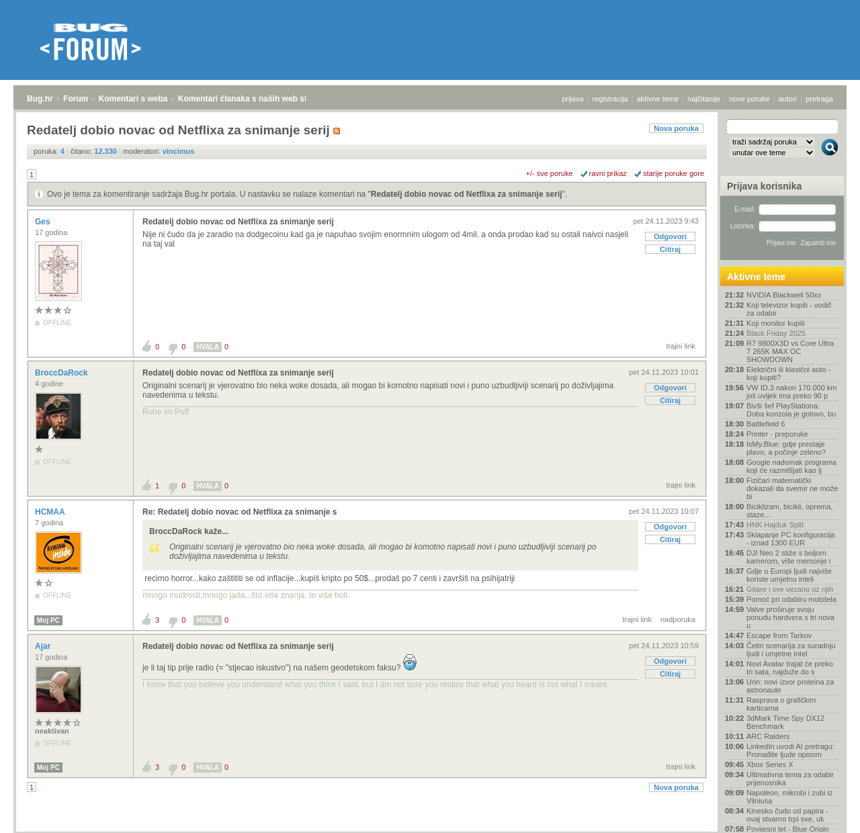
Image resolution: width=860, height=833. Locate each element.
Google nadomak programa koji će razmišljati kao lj (791, 466)
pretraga (819, 99)
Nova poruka (676, 128)
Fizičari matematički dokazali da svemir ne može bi (792, 488)
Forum (75, 98)
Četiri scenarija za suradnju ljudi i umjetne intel (791, 650)
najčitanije (703, 99)
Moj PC (48, 620)
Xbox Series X (769, 764)
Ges (43, 221)
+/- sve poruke (549, 173)
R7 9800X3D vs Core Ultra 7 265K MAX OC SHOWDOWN (790, 351)
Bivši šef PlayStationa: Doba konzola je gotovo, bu (791, 410)
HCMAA (51, 512)
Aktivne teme (756, 276)
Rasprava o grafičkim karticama (781, 704)
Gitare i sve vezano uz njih (789, 589)
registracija (610, 99)
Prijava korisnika (764, 186)
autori (788, 99)
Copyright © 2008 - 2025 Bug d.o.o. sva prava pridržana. (430, 829)
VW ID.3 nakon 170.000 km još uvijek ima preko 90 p (791, 392)
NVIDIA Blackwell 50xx (783, 295)
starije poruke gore (673, 173)
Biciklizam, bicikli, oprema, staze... (789, 510)
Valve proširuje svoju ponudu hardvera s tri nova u (790, 617)
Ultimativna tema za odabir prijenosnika (790, 779)
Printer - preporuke (777, 434)
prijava (572, 99)
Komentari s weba (133, 98)
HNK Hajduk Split (775, 525)
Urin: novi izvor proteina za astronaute (790, 686)
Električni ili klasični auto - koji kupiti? (788, 373)
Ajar (44, 646)
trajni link (680, 346)
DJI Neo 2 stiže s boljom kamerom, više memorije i (788, 557)
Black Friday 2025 (776, 333)
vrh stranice (823, 813)
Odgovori (670, 236)
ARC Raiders (767, 736)
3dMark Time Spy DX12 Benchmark (785, 722)
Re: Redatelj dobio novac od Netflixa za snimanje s (239, 512)
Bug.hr (40, 98)
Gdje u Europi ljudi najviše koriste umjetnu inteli (789, 575)
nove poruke (749, 99)
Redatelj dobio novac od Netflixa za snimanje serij (466, 194)
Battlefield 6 (765, 424)
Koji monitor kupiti (775, 323)
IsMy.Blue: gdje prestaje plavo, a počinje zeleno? (786, 448)
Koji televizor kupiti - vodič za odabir (789, 309)
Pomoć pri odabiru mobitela (791, 599)
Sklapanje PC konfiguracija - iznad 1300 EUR (790, 539)
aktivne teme (658, 99)
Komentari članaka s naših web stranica (254, 98)
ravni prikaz (608, 173)
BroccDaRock (62, 373)
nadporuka (677, 619)
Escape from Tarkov (779, 635)
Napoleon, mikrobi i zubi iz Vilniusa (789, 797)
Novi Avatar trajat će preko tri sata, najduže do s (789, 668)
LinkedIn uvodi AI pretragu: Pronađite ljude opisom (790, 750)
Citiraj (670, 249)
